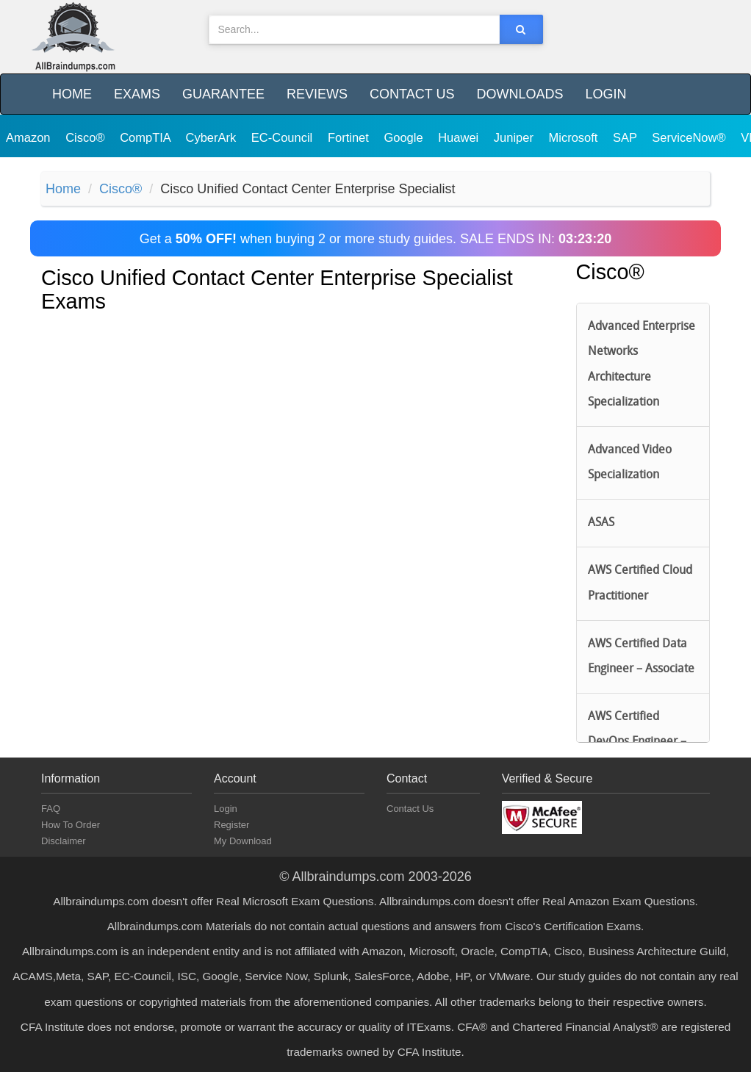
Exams (137, 94)
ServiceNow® (690, 137)
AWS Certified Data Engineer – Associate (641, 656)
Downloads (519, 94)
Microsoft (575, 137)
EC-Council (283, 137)
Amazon (30, 137)
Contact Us (412, 94)
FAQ (50, 808)
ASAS (601, 523)
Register (231, 824)
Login (605, 94)
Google (405, 137)
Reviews (317, 94)
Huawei (460, 137)
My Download (243, 840)
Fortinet (350, 137)
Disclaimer (63, 840)
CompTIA (146, 137)
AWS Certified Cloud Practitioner (640, 583)
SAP (626, 137)
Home (72, 94)
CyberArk (212, 137)
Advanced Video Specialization (630, 463)
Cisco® (86, 137)
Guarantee (223, 94)
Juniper (515, 137)
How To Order (70, 824)
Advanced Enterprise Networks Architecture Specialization (641, 365)
